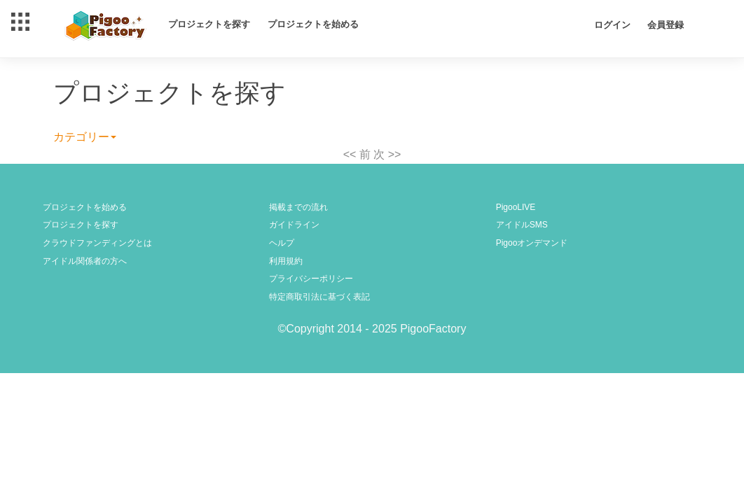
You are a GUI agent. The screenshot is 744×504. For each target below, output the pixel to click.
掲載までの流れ (298, 207)
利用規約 (286, 261)
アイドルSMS (522, 225)
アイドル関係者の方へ (85, 261)
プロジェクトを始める (313, 24)
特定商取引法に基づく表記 (319, 297)
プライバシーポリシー (311, 279)
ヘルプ (281, 243)
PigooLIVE (516, 207)
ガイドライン (294, 225)
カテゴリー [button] (84, 137)
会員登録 (665, 25)
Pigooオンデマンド (532, 243)
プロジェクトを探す (209, 24)
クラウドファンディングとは (97, 243)
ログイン (612, 25)
